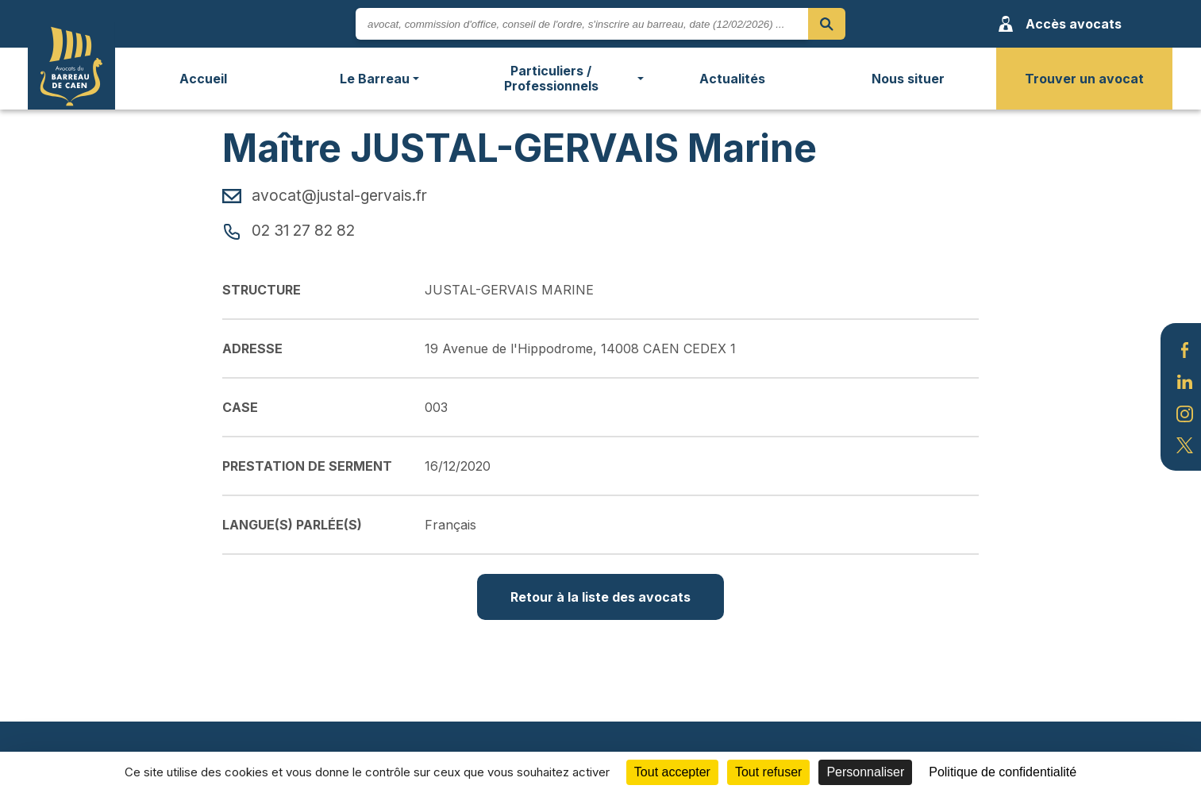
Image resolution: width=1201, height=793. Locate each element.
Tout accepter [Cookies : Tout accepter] (672, 772)
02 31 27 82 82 (288, 230)
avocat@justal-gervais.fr (324, 195)
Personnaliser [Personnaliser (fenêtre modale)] (865, 772)
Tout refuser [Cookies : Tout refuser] (768, 772)
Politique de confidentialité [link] (1002, 772)
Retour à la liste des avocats (600, 597)
